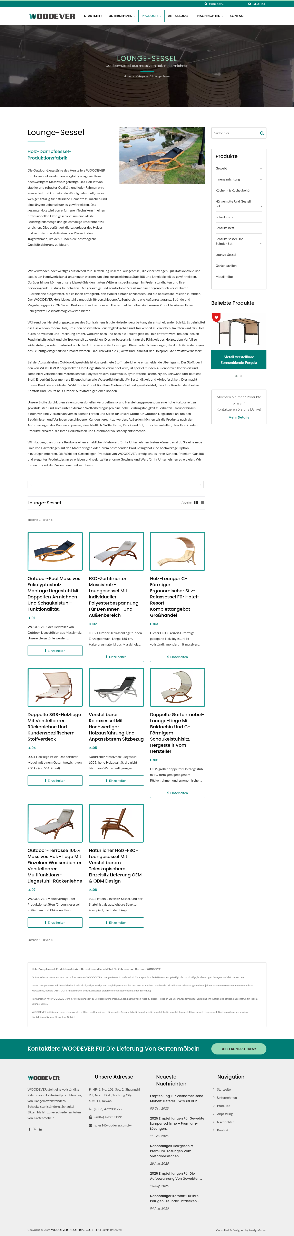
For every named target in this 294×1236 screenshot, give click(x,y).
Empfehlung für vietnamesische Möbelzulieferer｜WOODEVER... (176, 1098)
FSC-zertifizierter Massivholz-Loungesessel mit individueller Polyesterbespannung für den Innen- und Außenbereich (113, 597)
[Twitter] (34, 1128)
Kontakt (237, 15)
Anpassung (179, 15)
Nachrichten (210, 15)
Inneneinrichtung (228, 179)
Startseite (93, 15)
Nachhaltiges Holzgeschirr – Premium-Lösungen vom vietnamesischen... (173, 1150)
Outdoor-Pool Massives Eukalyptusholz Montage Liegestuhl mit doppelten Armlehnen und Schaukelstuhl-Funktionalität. (54, 594)
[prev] (31, 484)
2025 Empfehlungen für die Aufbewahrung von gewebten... (176, 1175)
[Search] (227, 4)
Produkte (151, 15)
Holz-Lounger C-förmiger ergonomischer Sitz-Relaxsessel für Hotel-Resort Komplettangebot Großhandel (175, 597)
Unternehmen (122, 15)
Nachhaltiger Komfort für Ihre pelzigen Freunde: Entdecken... (174, 1198)
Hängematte (113, 1011)
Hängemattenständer (94, 1011)
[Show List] (202, 502)
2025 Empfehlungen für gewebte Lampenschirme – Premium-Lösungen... (177, 1122)
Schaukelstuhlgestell (177, 1011)
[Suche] (206, 4)
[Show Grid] (196, 502)
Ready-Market (257, 1229)
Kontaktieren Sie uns (43, 1017)
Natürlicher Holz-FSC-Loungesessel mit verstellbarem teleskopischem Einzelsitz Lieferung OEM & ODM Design (115, 865)
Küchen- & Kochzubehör (233, 190)
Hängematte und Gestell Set (233, 203)
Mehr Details (238, 417)
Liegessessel (210, 1011)
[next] (200, 484)
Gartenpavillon (226, 265)
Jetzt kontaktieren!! (239, 1049)
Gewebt (221, 168)
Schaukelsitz (224, 217)
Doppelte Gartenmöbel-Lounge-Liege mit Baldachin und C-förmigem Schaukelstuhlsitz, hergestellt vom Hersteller (177, 733)
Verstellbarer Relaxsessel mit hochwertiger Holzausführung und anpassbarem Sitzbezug (116, 727)
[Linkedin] (40, 1128)
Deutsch (259, 4)
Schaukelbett (225, 228)
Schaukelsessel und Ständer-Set (230, 241)
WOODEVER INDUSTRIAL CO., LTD (74, 1229)
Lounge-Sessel (161, 76)
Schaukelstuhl (157, 1011)
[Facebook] (29, 1128)
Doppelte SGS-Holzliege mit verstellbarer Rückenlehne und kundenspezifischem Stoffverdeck (54, 727)
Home (127, 76)
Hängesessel (196, 1011)
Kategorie (142, 76)
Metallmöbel (225, 276)
